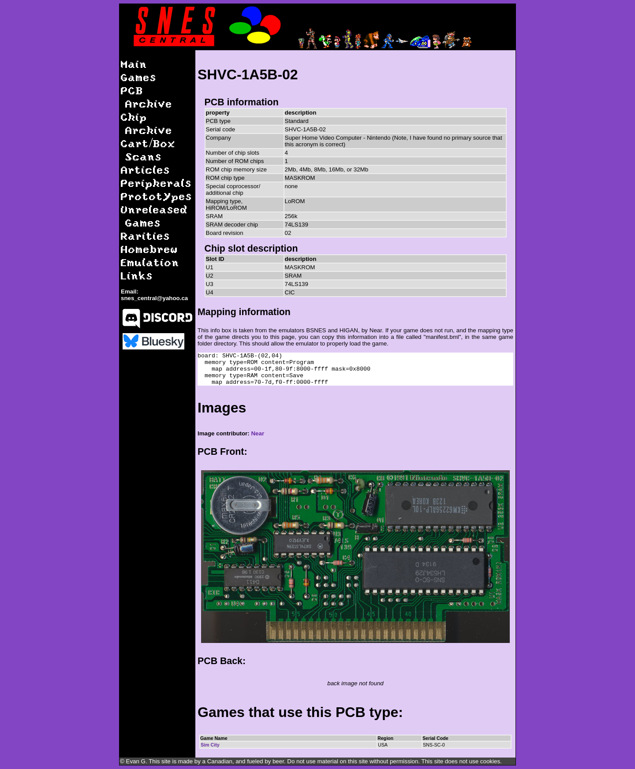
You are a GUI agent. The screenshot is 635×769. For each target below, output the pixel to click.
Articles (145, 169)
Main (134, 63)
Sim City (210, 744)
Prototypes (156, 196)
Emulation (150, 262)
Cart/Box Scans (148, 149)
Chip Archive (146, 123)
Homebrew (149, 248)
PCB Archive (146, 97)
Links (137, 275)
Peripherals (156, 182)
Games (139, 77)
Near (257, 433)
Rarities (145, 235)
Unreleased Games (154, 216)
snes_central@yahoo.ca (154, 298)
